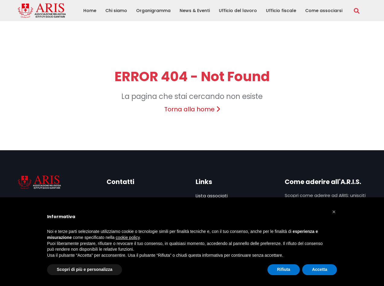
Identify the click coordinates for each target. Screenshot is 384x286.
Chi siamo (116, 11)
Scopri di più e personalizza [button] (84, 269)
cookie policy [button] (127, 237)
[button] (334, 212)
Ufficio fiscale (281, 11)
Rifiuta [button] (283, 269)
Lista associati (212, 195)
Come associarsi (323, 11)
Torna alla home (192, 109)
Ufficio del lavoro (238, 11)
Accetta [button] (319, 269)
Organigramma (153, 11)
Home (89, 11)
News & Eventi (195, 11)
